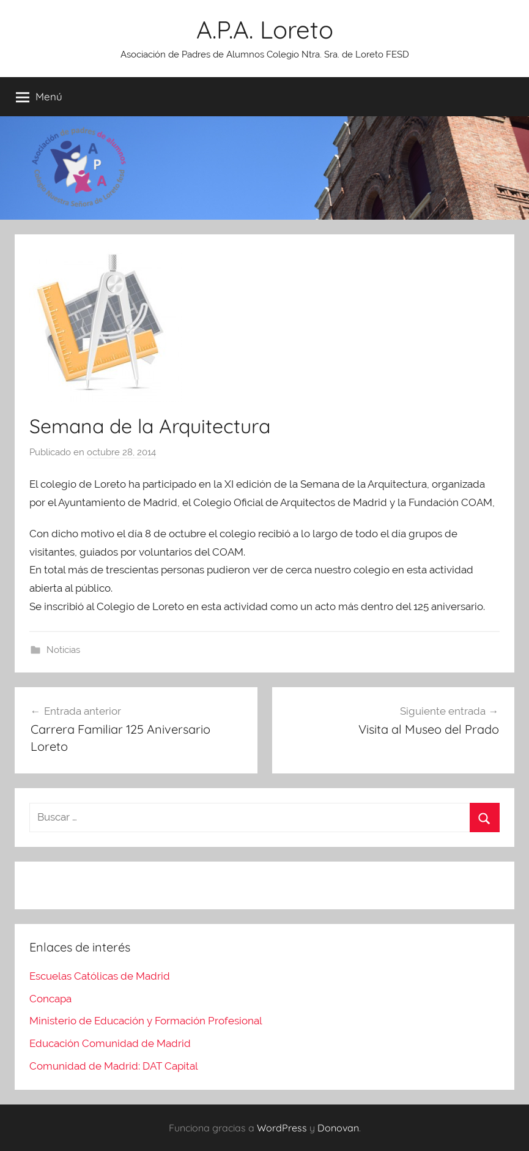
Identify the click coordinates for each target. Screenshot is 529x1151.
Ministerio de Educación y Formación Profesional (145, 1021)
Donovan (338, 1128)
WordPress (282, 1128)
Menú (39, 96)
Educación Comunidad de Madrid (110, 1043)
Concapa (50, 999)
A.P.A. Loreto (264, 29)
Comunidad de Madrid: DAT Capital (113, 1066)
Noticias (63, 649)
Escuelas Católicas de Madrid (99, 976)
